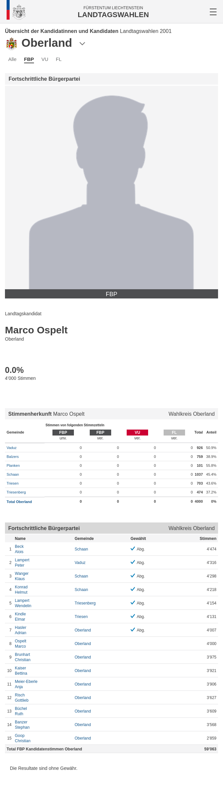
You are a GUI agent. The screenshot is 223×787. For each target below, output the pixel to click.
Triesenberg (16, 492)
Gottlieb (43, 697)
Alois (43, 549)
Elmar (43, 616)
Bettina (43, 670)
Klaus (43, 576)
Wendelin (43, 603)
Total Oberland (19, 502)
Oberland (83, 630)
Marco (43, 643)
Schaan (13, 474)
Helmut (43, 589)
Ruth (43, 711)
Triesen (12, 483)
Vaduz (11, 448)
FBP (29, 59)
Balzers (13, 457)
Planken (13, 465)
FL (59, 59)
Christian (43, 657)
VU (45, 59)
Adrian (43, 630)
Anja (43, 684)
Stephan (43, 724)
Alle (12, 59)
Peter (43, 562)
